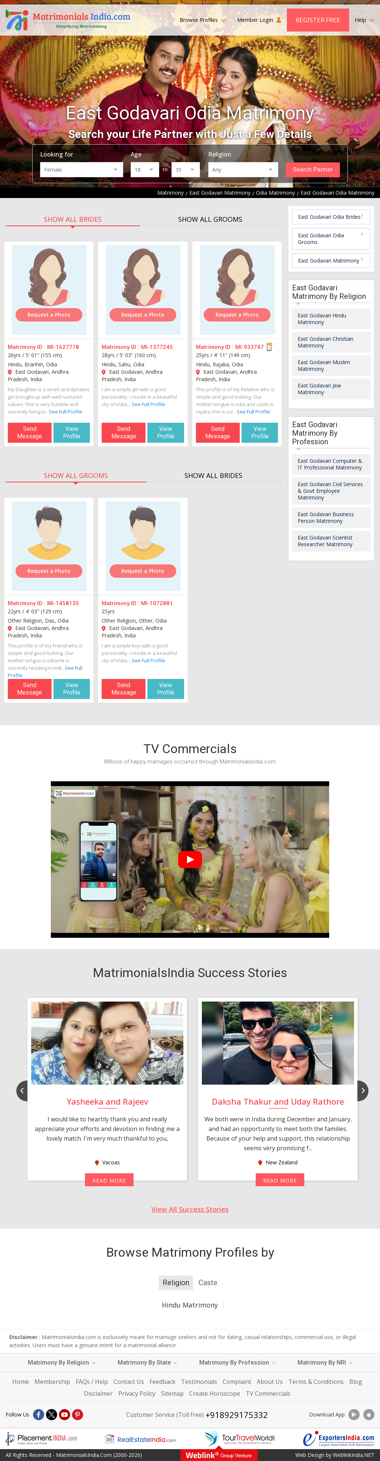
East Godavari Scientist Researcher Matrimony (325, 541)
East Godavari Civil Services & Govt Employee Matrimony (330, 491)
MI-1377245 (157, 347)
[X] (51, 1414)
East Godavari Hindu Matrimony (322, 319)
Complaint (237, 1382)
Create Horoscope (214, 1393)
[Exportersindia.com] (338, 1439)
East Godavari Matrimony (328, 260)
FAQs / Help (92, 1382)
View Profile (72, 432)
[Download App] (354, 1414)
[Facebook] (38, 1414)
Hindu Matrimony (190, 1305)
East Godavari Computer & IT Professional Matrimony (330, 464)
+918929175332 (237, 1414)
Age (136, 154)
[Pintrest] (77, 1414)
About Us (270, 1382)
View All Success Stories (190, 1209)
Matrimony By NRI (325, 1362)
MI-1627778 (63, 347)
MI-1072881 (157, 603)
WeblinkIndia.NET (353, 1454)
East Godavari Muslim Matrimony (324, 365)
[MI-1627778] (49, 289)
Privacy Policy (136, 1393)
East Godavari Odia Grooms (321, 238)
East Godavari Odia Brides (329, 216)
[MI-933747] (237, 289)
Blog (355, 1382)
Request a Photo (49, 314)
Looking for (56, 154)
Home (20, 1382)
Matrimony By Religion (61, 1362)
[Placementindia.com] (41, 1439)
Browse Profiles (203, 19)
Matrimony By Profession (237, 1362)
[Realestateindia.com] (140, 1439)
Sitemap (172, 1393)
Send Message (29, 432)
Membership (52, 1382)
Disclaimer (98, 1393)
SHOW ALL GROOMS (210, 219)
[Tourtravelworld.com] (239, 1439)
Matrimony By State (147, 1362)
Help (364, 19)
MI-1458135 (63, 603)
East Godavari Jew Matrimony (319, 389)
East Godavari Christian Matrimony (325, 342)
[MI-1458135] (49, 546)
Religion (219, 154)
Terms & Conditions (316, 1382)
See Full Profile (65, 411)
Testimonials (199, 1382)
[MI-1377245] (143, 289)
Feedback (163, 1382)
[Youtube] (64, 1414)
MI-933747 (249, 347)
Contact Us (129, 1382)
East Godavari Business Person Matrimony (326, 517)
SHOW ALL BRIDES (73, 219)
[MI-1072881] (143, 546)
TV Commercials (268, 1393)
